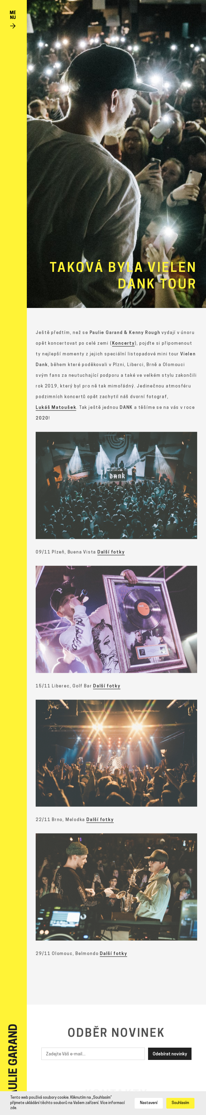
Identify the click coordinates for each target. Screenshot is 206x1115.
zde (13, 1108)
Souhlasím (180, 1103)
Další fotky (111, 553)
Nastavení (148, 1103)
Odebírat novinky (170, 1054)
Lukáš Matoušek (56, 409)
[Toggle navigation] (13, 20)
